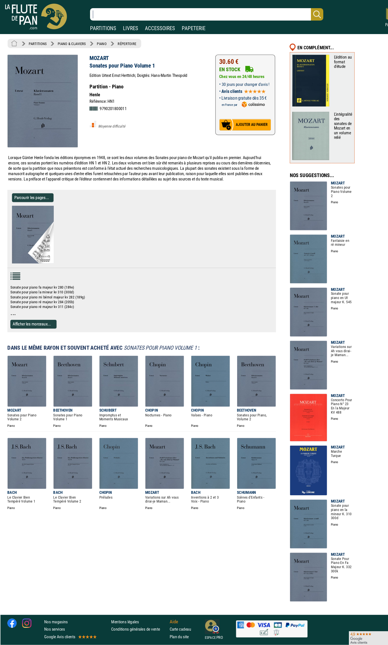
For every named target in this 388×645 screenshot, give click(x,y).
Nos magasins (56, 622)
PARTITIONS (103, 28)
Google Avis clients (70, 636)
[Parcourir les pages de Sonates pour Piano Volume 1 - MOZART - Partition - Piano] (51, 262)
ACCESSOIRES (160, 28)
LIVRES (130, 28)
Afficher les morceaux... (32, 324)
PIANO (101, 43)
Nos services (54, 629)
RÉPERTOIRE (127, 43)
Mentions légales (125, 622)
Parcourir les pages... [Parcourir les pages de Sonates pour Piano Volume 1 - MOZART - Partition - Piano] (31, 197)
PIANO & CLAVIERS (72, 43)
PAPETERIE (193, 28)
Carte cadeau (180, 629)
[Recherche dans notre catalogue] (206, 14)
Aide (174, 622)
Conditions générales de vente (139, 629)
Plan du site (179, 636)
